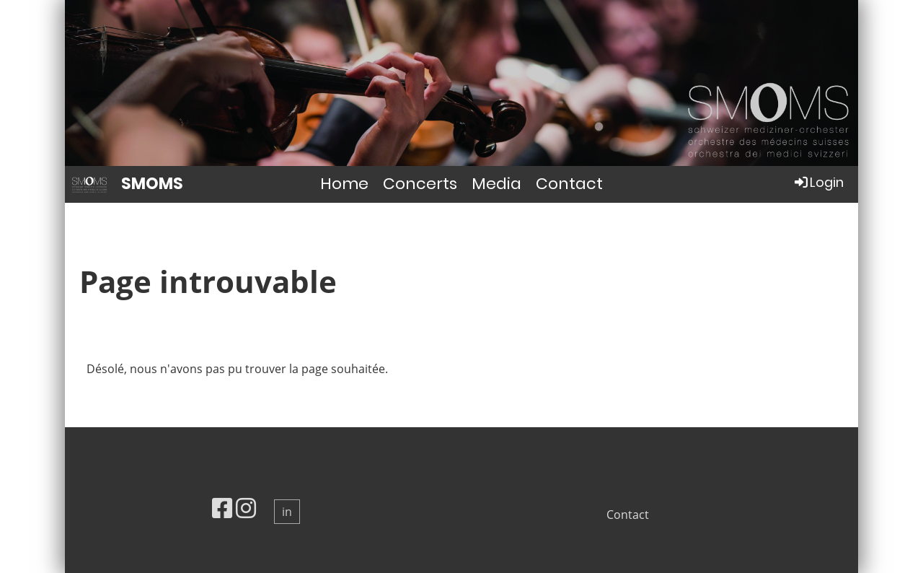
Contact (569, 183)
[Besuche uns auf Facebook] (222, 507)
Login (818, 182)
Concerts (420, 183)
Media (496, 183)
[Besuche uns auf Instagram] (246, 507)
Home (344, 183)
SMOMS (152, 184)
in (287, 512)
